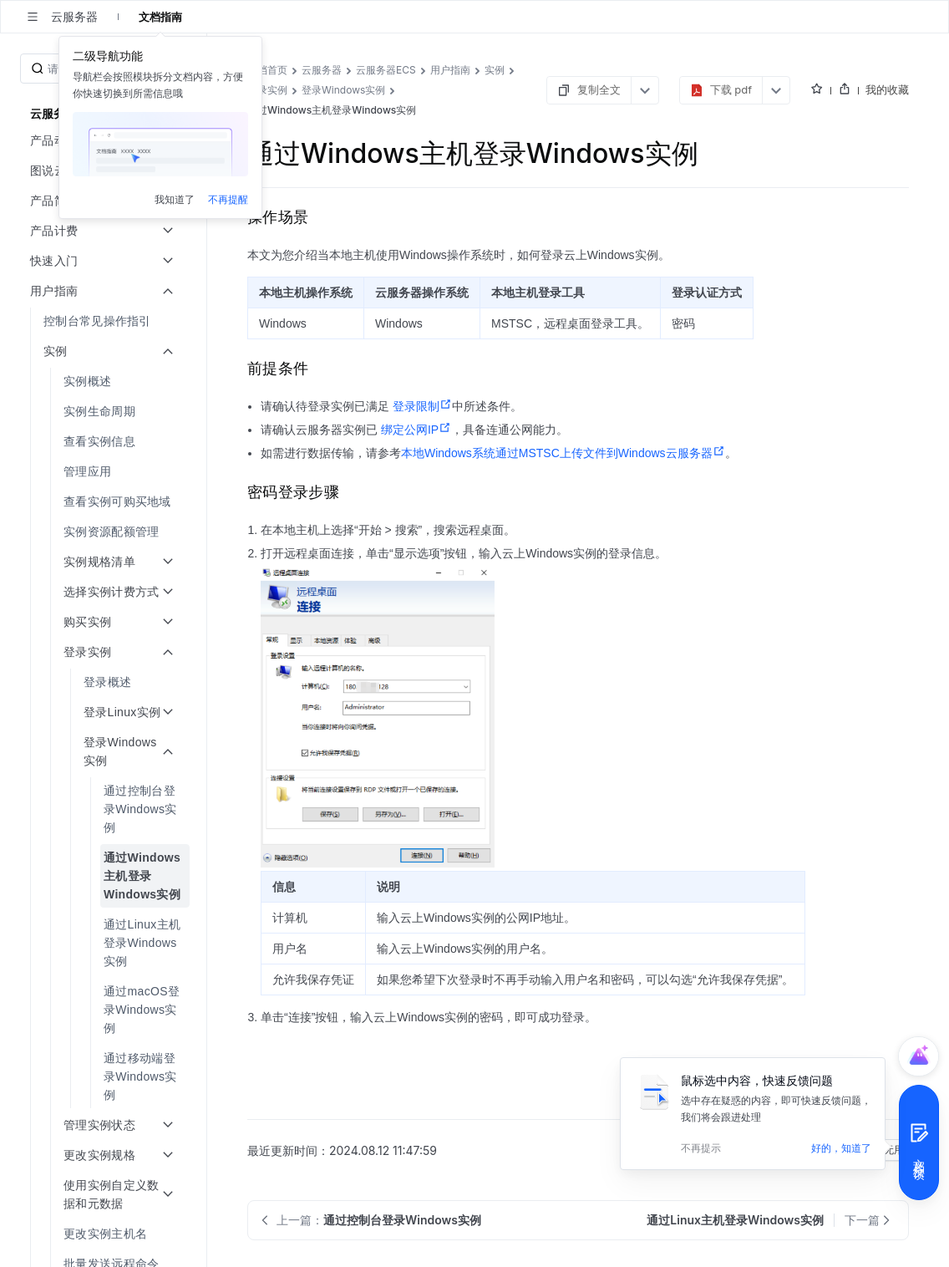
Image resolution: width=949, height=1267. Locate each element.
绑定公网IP (416, 429)
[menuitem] (105, 321)
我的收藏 (887, 89)
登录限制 (422, 406)
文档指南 (160, 16)
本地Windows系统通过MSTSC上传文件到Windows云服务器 (563, 453)
